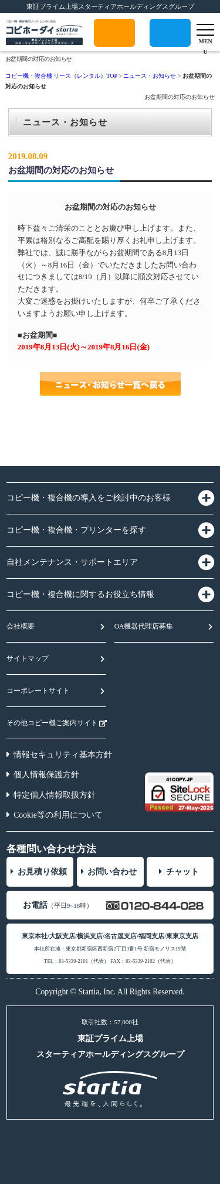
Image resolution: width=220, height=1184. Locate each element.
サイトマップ (27, 659)
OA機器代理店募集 (144, 626)
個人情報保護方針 (46, 774)
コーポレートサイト (38, 691)
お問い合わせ (112, 871)
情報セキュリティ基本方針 (62, 754)
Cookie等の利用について (58, 815)
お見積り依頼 (42, 871)
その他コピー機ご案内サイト (52, 723)
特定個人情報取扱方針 (54, 795)
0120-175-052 (170, 46)
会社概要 (20, 626)
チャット (182, 871)
